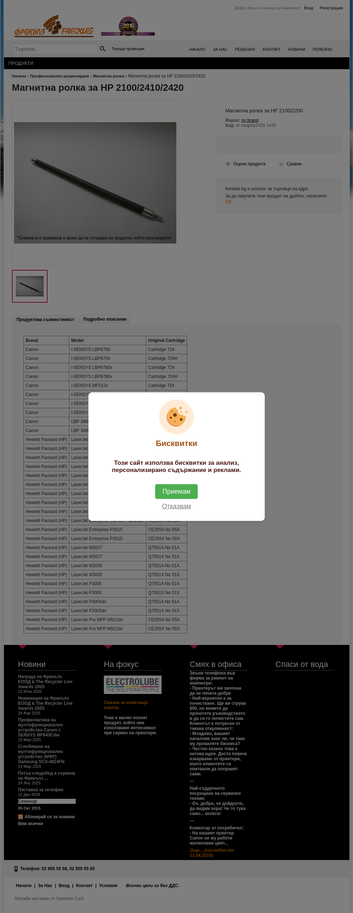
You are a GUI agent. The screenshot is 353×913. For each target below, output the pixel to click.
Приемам (177, 491)
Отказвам (176, 505)
